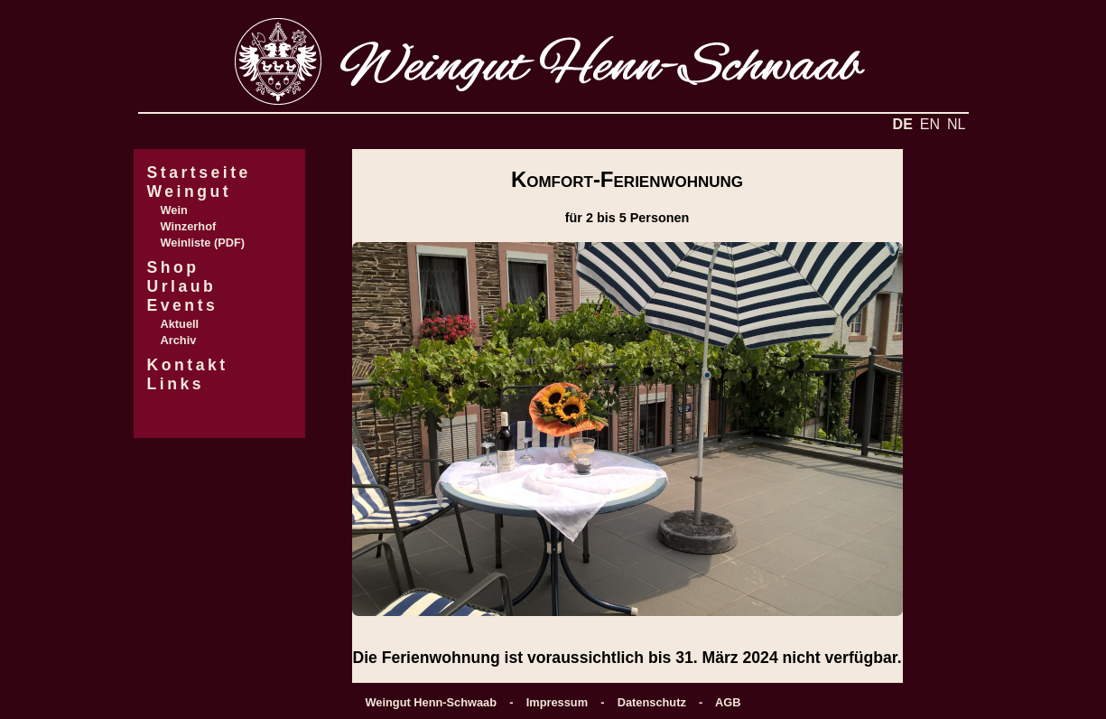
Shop (173, 267)
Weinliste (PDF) (203, 242)
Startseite (199, 172)
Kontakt (187, 365)
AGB (727, 702)
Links (176, 384)
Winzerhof (189, 226)
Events (182, 305)
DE (903, 124)
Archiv (179, 340)
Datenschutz (652, 702)
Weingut (189, 191)
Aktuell (180, 324)
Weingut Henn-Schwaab (431, 702)
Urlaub (182, 286)
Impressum (557, 702)
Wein (174, 210)
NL (956, 124)
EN (930, 124)
